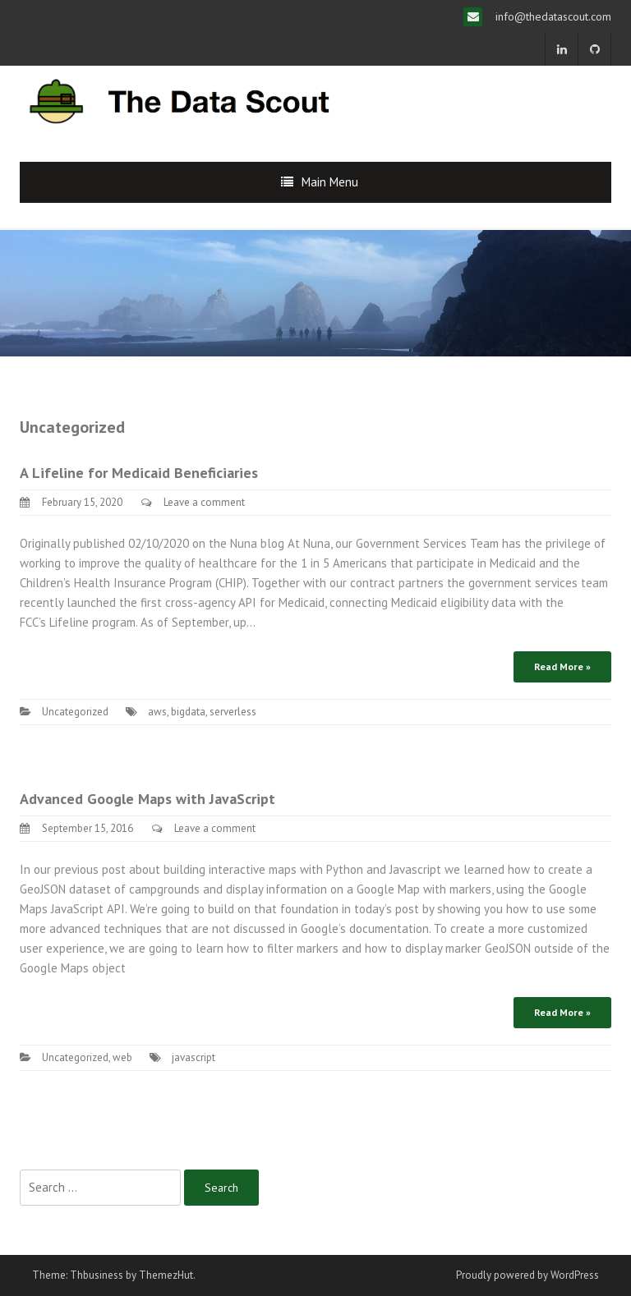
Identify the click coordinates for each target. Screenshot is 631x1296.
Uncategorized (75, 712)
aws (157, 712)
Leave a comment (204, 502)
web (122, 1057)
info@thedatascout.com (551, 16)
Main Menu (330, 182)
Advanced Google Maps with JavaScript (147, 798)
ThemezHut (166, 1275)
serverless (233, 712)
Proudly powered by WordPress (527, 1275)
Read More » (562, 666)
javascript (193, 1057)
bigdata (188, 712)
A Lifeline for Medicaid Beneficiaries (139, 472)
